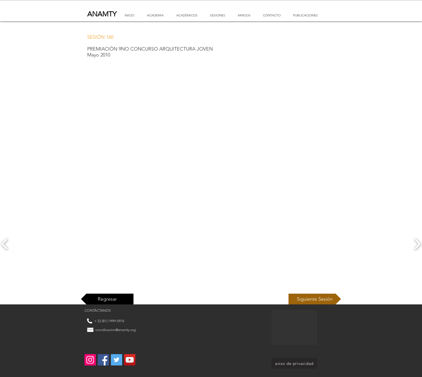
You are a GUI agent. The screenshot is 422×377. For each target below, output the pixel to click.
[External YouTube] (206, 131)
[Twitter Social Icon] (116, 359)
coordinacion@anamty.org (115, 330)
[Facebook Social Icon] (103, 359)
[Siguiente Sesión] (315, 299)
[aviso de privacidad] (294, 363)
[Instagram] (90, 359)
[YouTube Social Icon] (129, 359)
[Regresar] (107, 299)
